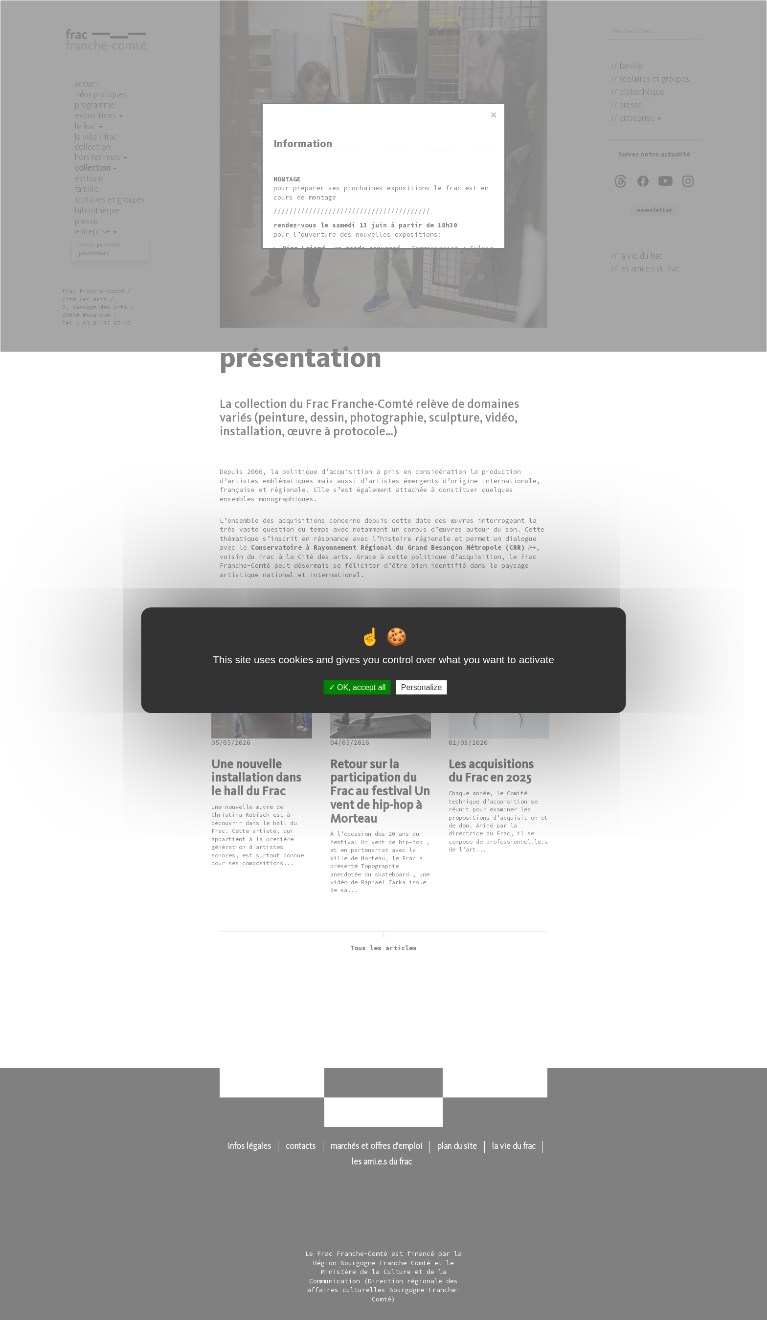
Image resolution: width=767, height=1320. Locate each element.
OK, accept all (357, 687)
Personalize (421, 687)
